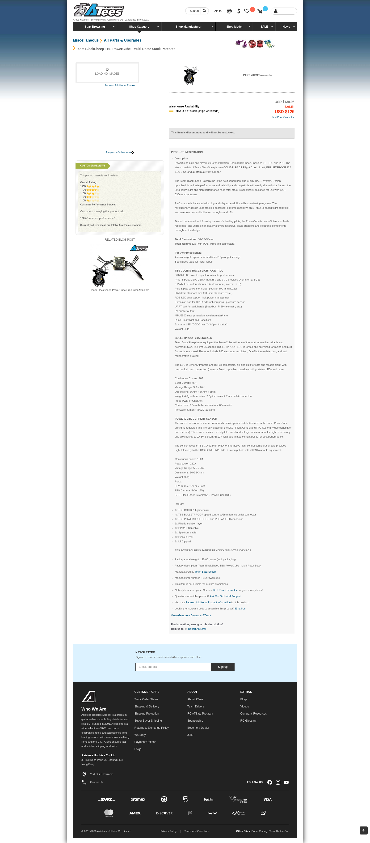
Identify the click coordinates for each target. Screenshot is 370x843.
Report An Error (197, 628)
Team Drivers (195, 706)
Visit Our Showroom (97, 774)
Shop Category (139, 26)
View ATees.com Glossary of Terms (191, 615)
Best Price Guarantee (283, 117)
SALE (264, 26)
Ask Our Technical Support (225, 596)
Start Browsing (95, 26)
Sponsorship (195, 720)
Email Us (240, 608)
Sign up (223, 666)
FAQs (138, 749)
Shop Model (234, 26)
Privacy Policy (168, 831)
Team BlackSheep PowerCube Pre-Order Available (119, 290)
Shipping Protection (147, 713)
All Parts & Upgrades (122, 40)
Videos (244, 706)
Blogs (244, 699)
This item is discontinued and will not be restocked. (203, 132)
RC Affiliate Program (200, 713)
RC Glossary (248, 720)
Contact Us (92, 782)
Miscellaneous (86, 40)
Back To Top (364, 830)
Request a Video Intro (118, 152)
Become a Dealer (198, 727)
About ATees (195, 699)
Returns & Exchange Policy (152, 727)
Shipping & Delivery (147, 706)
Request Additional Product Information (208, 602)
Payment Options (145, 742)
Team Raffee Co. (279, 831)
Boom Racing (259, 831)
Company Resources (253, 713)
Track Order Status (146, 699)
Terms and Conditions (196, 831)
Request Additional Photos (120, 85)
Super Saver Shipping (148, 720)
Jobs (190, 735)
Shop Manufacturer (188, 26)
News (286, 26)
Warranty (140, 735)
